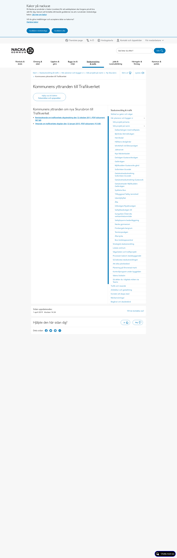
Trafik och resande (118, 286)
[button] (74, 40)
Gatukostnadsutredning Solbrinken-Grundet (124, 174)
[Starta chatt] (165, 554)
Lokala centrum (119, 248)
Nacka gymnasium (122, 224)
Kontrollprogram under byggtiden (127, 272)
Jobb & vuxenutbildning (115, 62)
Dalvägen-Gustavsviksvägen (126, 157)
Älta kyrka (119, 236)
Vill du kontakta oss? (135, 311)
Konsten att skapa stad (120, 294)
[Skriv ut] (126, 73)
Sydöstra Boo (120, 190)
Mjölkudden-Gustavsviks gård (127, 165)
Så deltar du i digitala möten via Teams (126, 280)
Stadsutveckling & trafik (93, 62)
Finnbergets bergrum (123, 228)
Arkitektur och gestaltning (121, 290)
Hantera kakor (32, 22)
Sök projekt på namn (121, 126)
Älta (116, 202)
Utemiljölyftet (120, 198)
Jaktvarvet (119, 150)
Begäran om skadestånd (121, 302)
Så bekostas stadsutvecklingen (125, 260)
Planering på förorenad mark (125, 268)
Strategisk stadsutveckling (123, 244)
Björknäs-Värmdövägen (124, 134)
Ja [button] (126, 322)
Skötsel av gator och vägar (122, 114)
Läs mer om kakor (39, 15)
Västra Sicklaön (119, 275)
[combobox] (134, 50)
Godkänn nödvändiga (38, 31)
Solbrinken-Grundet (123, 169)
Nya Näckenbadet (122, 154)
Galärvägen (119, 161)
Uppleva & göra (55, 62)
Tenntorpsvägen (121, 232)
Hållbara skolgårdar (123, 142)
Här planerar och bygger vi (122, 118)
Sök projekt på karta (121, 122)
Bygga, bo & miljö (72, 62)
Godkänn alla (59, 31)
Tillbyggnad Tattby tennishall (126, 194)
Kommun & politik (156, 62)
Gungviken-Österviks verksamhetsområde (123, 215)
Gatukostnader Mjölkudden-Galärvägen (126, 185)
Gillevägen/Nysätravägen (125, 206)
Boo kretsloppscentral (124, 240)
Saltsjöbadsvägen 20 (123, 210)
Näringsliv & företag (137, 62)
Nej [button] (138, 322)
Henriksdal (119, 138)
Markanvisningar (117, 298)
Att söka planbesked (121, 264)
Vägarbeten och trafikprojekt (124, 252)
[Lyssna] (139, 73)
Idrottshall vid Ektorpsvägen (126, 146)
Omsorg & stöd (37, 62)
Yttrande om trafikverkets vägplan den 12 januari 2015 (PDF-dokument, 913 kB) (68, 124)
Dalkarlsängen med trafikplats (127, 130)
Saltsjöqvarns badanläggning (127, 220)
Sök (160, 50)
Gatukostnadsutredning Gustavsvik (129, 180)
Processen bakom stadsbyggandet (127, 256)
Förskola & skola (20, 62)
